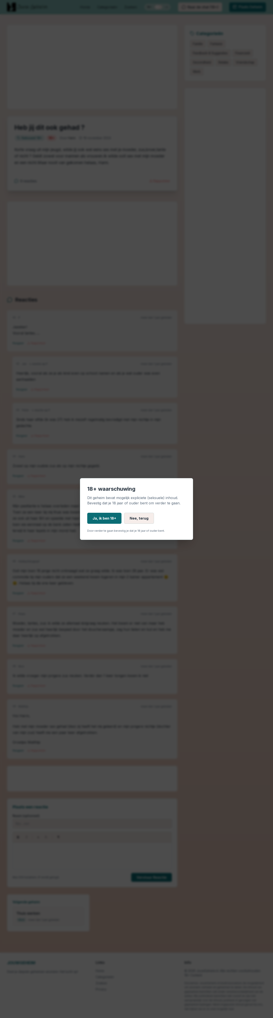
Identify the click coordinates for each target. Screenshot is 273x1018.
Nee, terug (139, 518)
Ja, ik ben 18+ (104, 518)
